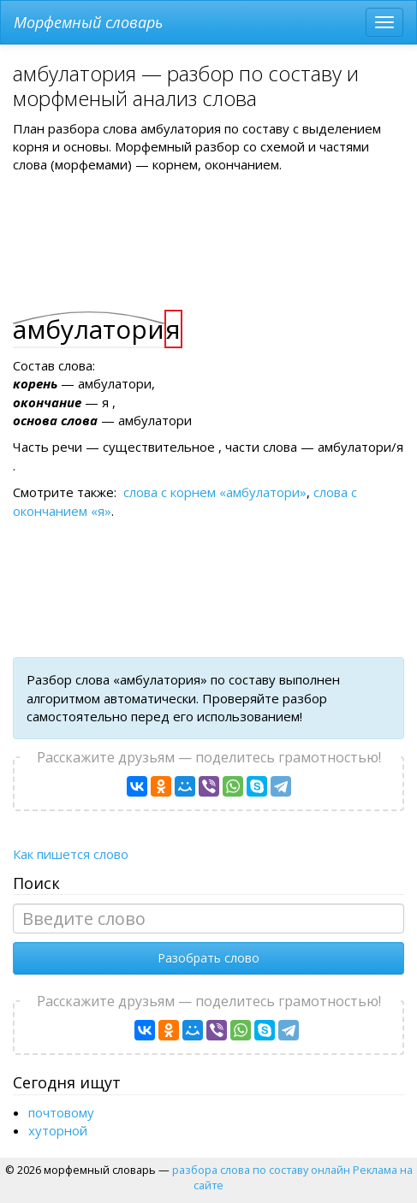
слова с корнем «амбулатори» (215, 492)
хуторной (57, 1130)
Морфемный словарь (88, 22)
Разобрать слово (208, 958)
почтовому (61, 1112)
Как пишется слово (70, 853)
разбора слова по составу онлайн (261, 1169)
